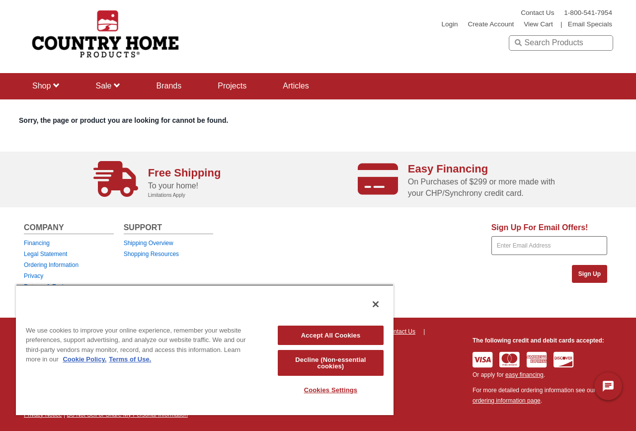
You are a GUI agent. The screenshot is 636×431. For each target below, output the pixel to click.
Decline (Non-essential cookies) (330, 363)
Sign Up (589, 273)
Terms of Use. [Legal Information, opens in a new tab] (130, 359)
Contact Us (537, 12)
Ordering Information (51, 264)
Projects (232, 86)
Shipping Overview (148, 243)
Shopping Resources (151, 254)
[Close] (376, 304)
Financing (37, 243)
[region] (205, 349)
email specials (590, 24)
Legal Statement (45, 254)
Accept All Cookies (331, 335)
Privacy (33, 275)
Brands (169, 86)
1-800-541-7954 (588, 12)
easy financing (524, 374)
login (449, 24)
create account (491, 24)
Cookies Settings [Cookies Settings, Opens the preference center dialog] (331, 390)
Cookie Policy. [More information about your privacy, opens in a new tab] (84, 359)
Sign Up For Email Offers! (539, 227)
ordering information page (507, 400)
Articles (296, 86)
